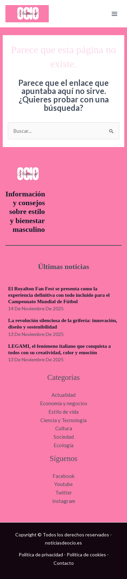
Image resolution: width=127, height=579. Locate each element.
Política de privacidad (41, 554)
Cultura (63, 428)
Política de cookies (86, 554)
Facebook (63, 476)
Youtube (63, 484)
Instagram (63, 501)
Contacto (64, 563)
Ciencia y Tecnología (63, 420)
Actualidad (63, 395)
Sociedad (64, 437)
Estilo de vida (63, 412)
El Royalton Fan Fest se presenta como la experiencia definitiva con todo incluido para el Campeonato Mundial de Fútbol (59, 295)
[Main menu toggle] (114, 13)
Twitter (63, 492)
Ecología (63, 445)
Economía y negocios (63, 403)
